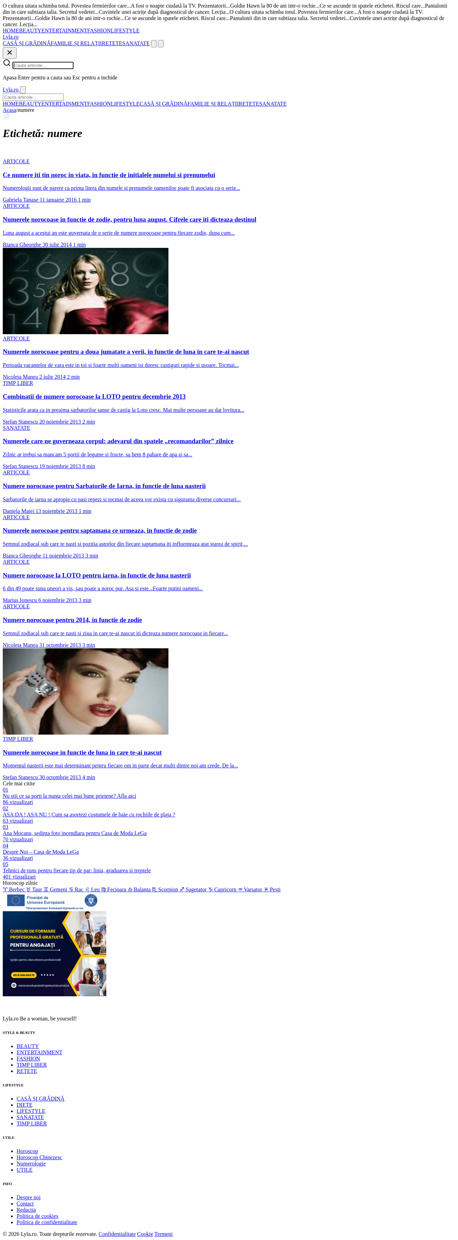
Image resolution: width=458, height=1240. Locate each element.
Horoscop (27, 1151)
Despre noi (29, 1197)
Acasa (9, 110)
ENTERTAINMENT (64, 30)
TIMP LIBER (32, 1065)
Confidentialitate (117, 1234)
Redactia (26, 1210)
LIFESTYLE (125, 30)
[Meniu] (161, 43)
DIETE (24, 1105)
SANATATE (136, 43)
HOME (11, 30)
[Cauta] (154, 43)
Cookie (145, 1234)
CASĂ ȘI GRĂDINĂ (27, 43)
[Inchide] (10, 53)
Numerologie (31, 1163)
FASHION (99, 30)
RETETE (112, 43)
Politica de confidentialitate (47, 1222)
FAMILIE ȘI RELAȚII (76, 43)
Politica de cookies (37, 1216)
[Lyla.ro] (11, 37)
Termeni (163, 1234)
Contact (25, 1204)
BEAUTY (30, 30)
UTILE (24, 1170)
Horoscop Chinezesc (39, 1157)
